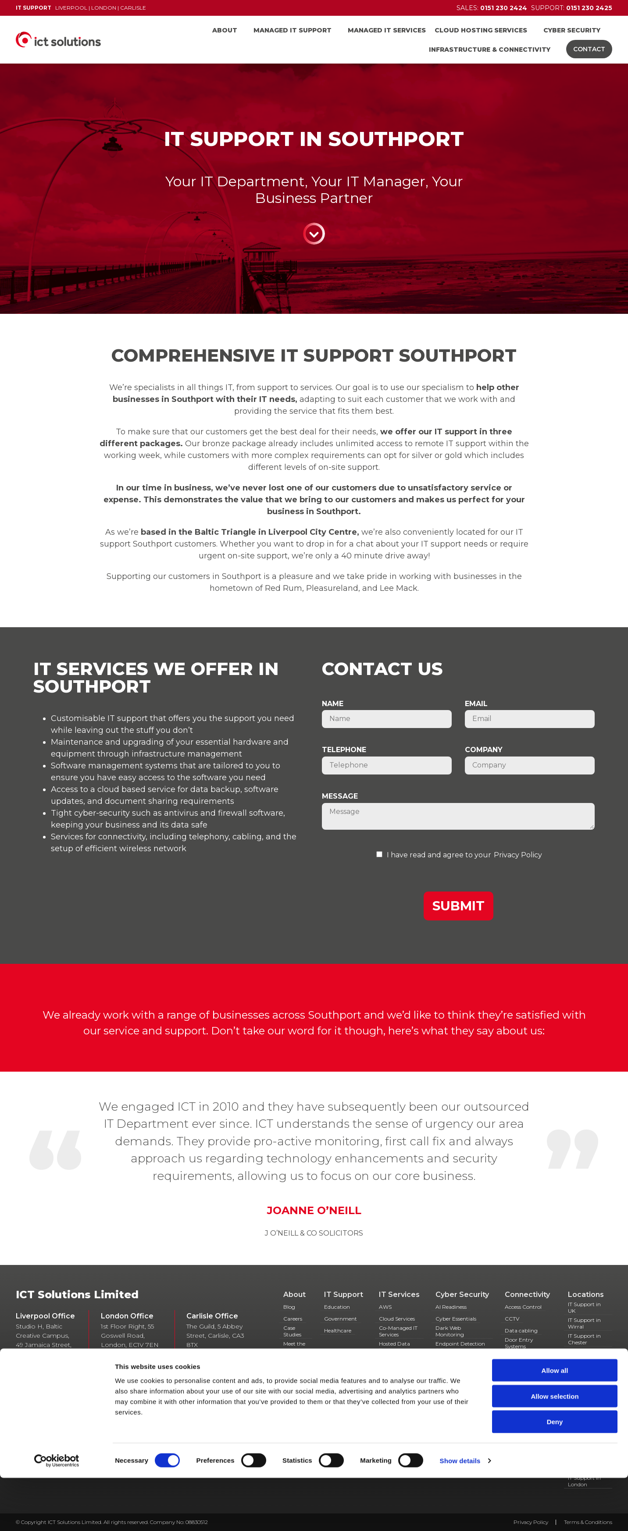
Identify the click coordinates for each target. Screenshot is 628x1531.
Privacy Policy (518, 855)
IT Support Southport (581, 1354)
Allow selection (554, 1449)
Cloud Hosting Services (481, 30)
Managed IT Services (387, 30)
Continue (314, 234)
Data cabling (521, 1330)
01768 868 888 (222, 1354)
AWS (385, 1307)
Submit (458, 905)
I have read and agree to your (439, 855)
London (103, 7)
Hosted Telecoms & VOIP (528, 1370)
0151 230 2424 (144, 1392)
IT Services (399, 1294)
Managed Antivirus (391, 1390)
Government (340, 1318)
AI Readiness (451, 1307)
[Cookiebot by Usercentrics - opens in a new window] (56, 1513)
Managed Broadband (519, 1398)
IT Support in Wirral (584, 1323)
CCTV (512, 1318)
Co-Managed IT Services (398, 1331)
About (224, 30)
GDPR (443, 1362)
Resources (295, 1374)
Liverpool (71, 7)
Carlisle (133, 7)
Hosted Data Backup (394, 1346)
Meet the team (294, 1346)
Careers (292, 1318)
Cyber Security (571, 30)
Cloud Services (397, 1318)
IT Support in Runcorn (584, 1370)
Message (340, 796)
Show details (460, 1513)
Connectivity (527, 1294)
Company (484, 750)
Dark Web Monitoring (449, 1331)
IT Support (343, 1294)
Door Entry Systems (519, 1343)
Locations (586, 1294)
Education (337, 1307)
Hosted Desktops (390, 1362)
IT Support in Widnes (584, 1386)
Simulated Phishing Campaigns (460, 1374)
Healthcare (337, 1330)
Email (476, 704)
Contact (589, 49)
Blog (289, 1307)
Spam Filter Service (459, 1389)
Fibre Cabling (522, 1358)
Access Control (523, 1307)
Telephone (344, 750)
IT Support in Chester (584, 1339)
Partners (294, 1362)
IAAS (511, 1385)
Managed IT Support (292, 30)
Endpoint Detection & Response (460, 1346)
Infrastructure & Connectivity (489, 49)
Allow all (555, 1423)
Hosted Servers (397, 1378)
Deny (555, 1475)
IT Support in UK (584, 1307)
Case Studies (292, 1331)
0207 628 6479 (136, 1354)
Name (332, 704)
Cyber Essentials (455, 1318)
